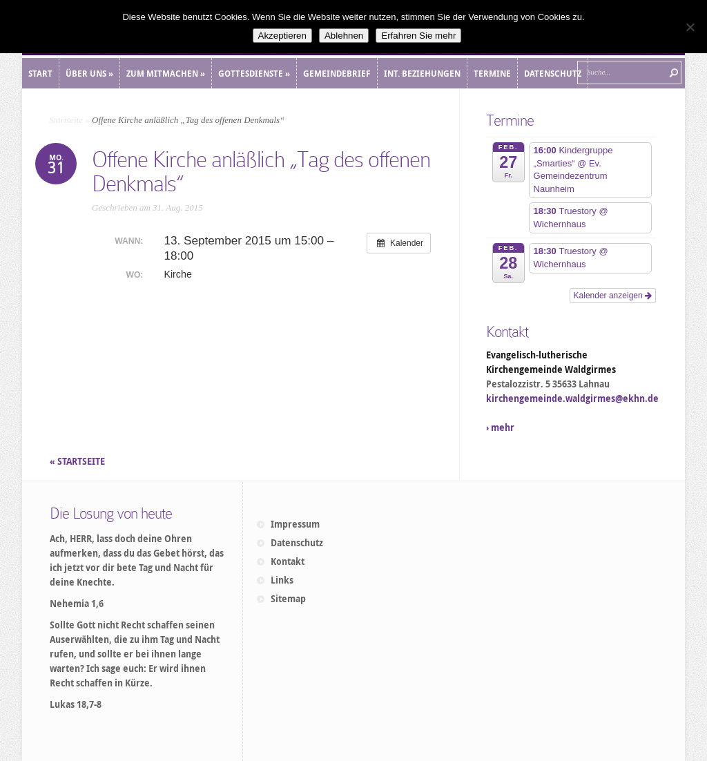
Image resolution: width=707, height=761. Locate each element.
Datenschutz (297, 543)
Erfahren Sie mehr (418, 35)
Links (282, 580)
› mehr (500, 427)
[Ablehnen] (690, 27)
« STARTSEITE (78, 461)
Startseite (66, 120)
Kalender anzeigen (613, 295)
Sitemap (288, 599)
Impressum (295, 524)
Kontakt (287, 561)
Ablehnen (344, 35)
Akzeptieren (282, 35)
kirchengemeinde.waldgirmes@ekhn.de (572, 398)
